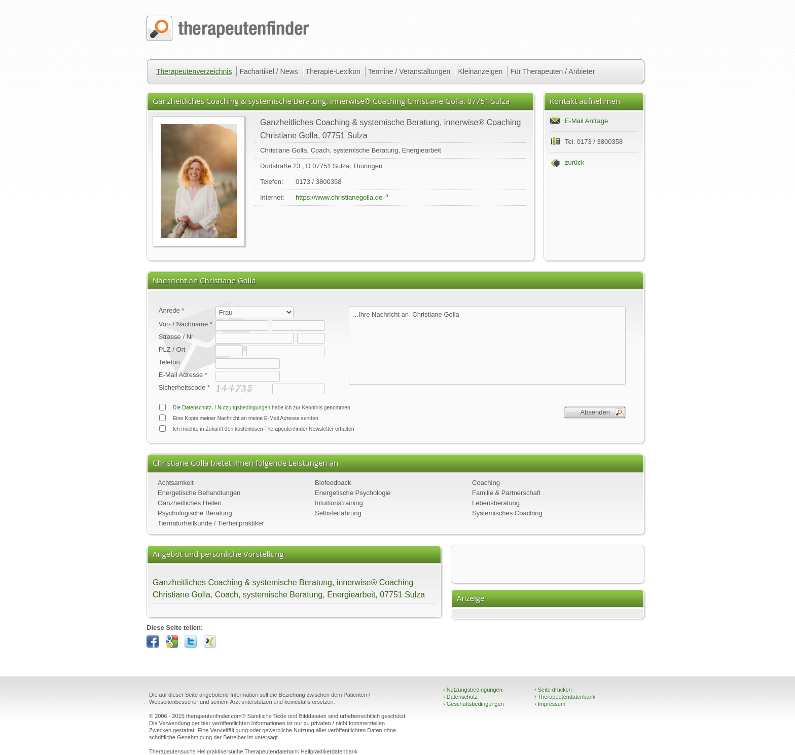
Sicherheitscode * (184, 387)
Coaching (486, 482)
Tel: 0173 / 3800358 (594, 141)
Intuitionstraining (339, 503)
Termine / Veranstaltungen (409, 71)
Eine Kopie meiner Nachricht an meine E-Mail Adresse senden (238, 417)
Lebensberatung (496, 503)
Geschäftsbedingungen (473, 704)
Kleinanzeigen (480, 71)
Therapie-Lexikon (333, 71)
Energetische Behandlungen (199, 493)
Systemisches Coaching (507, 513)
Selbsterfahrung (338, 513)
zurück (574, 162)
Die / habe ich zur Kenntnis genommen (254, 407)
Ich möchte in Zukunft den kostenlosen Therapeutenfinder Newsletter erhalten (256, 428)
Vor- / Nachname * (185, 324)
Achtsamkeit (176, 482)
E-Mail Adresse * (183, 375)
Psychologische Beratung (195, 513)
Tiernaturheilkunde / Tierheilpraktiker (211, 523)
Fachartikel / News (268, 71)
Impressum (549, 704)
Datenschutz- (197, 407)
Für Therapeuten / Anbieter (552, 71)
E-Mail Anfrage (586, 121)
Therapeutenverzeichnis (194, 71)
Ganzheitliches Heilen (190, 503)
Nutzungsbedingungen (244, 407)
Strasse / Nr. (177, 337)
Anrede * (172, 310)
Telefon (169, 362)
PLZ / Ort (172, 349)
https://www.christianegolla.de (339, 197)
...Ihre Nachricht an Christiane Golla (487, 346)
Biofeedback (333, 482)
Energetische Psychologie (353, 493)
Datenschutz (460, 697)
